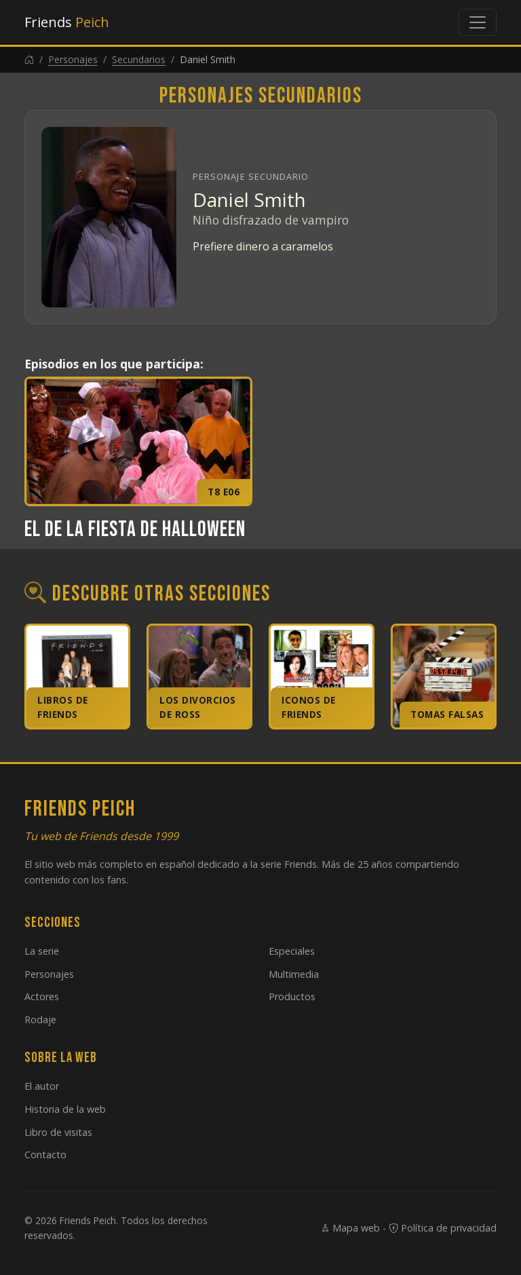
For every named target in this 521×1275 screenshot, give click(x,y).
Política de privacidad (443, 1227)
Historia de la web (65, 1109)
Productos (292, 996)
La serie (41, 951)
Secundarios (139, 59)
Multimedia (294, 974)
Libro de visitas (58, 1132)
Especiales (292, 951)
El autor (41, 1086)
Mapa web (350, 1227)
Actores (41, 996)
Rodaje (40, 1019)
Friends (66, 22)
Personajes (73, 59)
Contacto (45, 1154)
